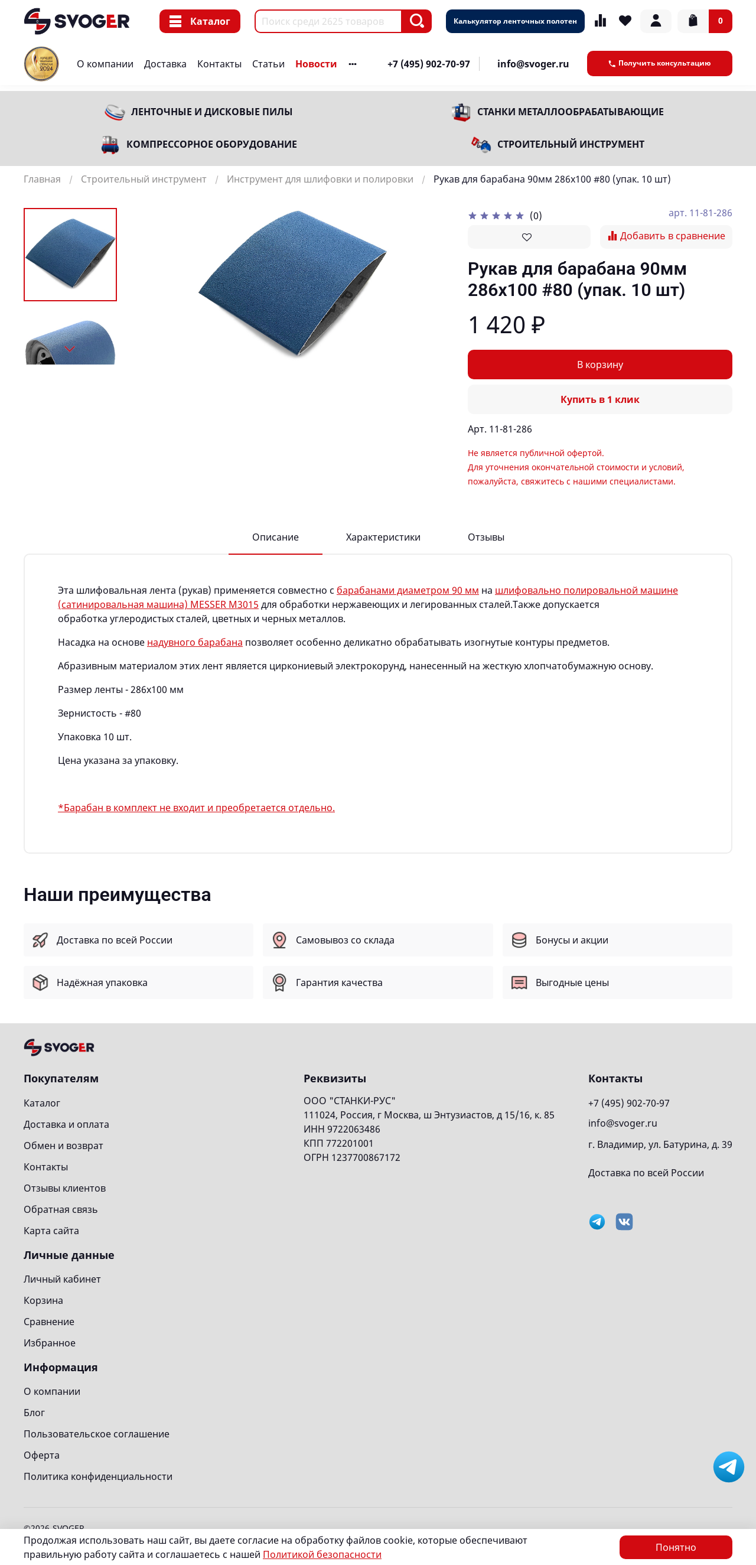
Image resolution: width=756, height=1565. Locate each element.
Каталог (200, 21)
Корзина (43, 1300)
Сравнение (49, 1321)
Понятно (676, 1547)
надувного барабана (195, 642)
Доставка (165, 63)
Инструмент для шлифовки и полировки (320, 179)
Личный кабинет (62, 1279)
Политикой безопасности (322, 1554)
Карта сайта (51, 1230)
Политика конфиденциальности (98, 1476)
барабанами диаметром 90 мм (408, 590)
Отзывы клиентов (65, 1188)
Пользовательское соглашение (97, 1433)
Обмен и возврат (63, 1145)
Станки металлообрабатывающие (570, 111)
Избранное (50, 1342)
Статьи (268, 63)
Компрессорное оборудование (211, 144)
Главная (42, 179)
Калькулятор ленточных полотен (515, 21)
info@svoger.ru (533, 63)
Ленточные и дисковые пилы (212, 111)
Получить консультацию (659, 63)
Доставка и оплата (66, 1124)
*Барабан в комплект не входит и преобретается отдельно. (196, 807)
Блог (34, 1412)
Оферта (42, 1455)
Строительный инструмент (570, 144)
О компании (105, 63)
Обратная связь (61, 1209)
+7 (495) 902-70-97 (428, 63)
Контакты (219, 63)
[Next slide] (70, 349)
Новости (316, 63)
